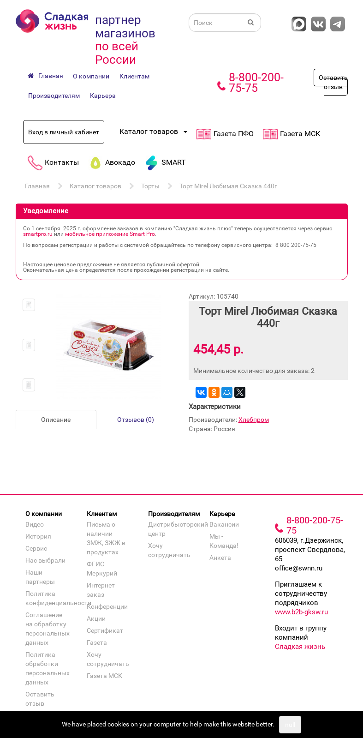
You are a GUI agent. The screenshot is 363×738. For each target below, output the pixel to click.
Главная (37, 186)
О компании (91, 76)
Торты (150, 186)
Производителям (54, 95)
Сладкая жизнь (300, 646)
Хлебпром (253, 419)
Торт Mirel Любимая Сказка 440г (228, 186)
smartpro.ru (38, 234)
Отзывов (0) (135, 419)
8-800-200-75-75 (256, 83)
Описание (56, 419)
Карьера (103, 95)
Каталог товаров (95, 186)
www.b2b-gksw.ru (301, 612)
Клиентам (134, 76)
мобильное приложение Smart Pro (110, 234)
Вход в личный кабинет (63, 132)
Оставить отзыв (333, 82)
